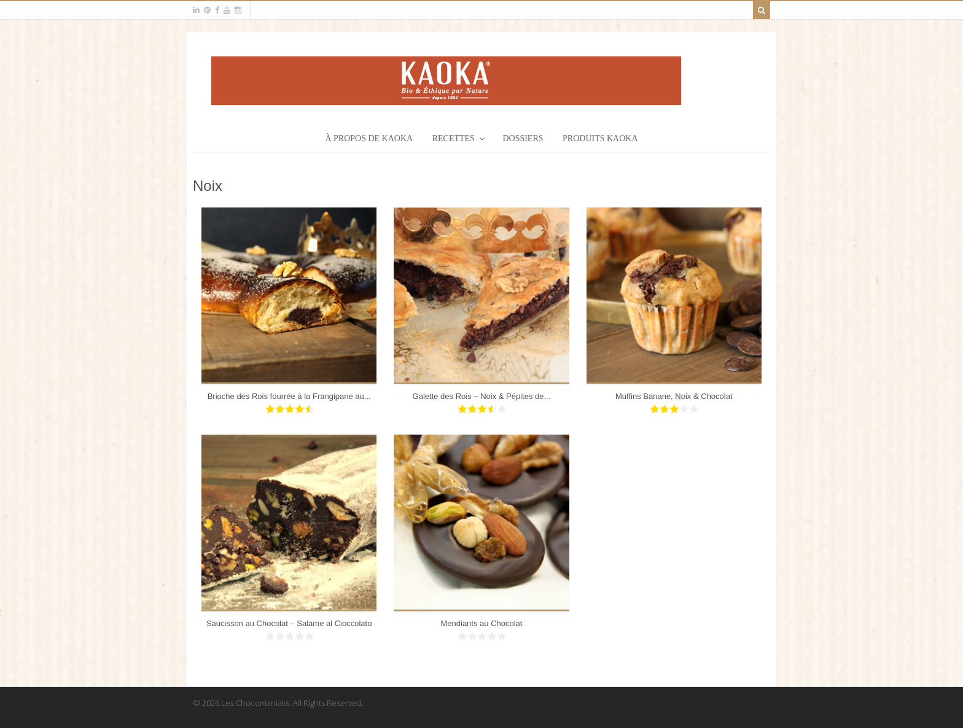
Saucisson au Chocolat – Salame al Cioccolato (289, 623)
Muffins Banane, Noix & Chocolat (674, 396)
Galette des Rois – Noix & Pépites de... (482, 396)
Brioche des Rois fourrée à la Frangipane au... (289, 396)
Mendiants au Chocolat (481, 623)
